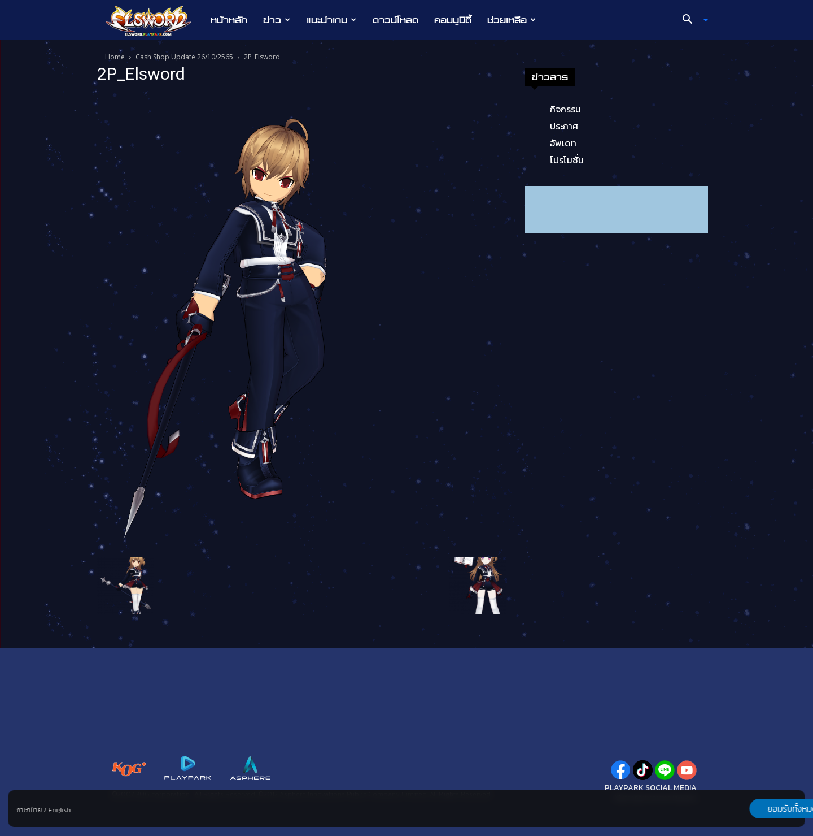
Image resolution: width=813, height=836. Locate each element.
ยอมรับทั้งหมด (745, 808)
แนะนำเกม (331, 19)
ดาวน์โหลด (395, 19)
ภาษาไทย (29, 810)
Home (115, 57)
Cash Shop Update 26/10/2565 (184, 57)
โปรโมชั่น (567, 160)
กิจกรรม (565, 109)
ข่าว (276, 19)
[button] (691, 20)
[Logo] (154, 20)
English (59, 810)
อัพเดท (563, 143)
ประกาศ (564, 126)
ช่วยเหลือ (511, 19)
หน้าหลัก (229, 19)
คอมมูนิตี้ (452, 19)
